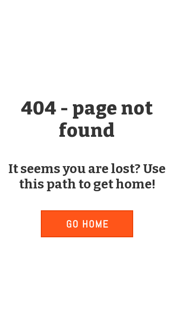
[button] (87, 223)
